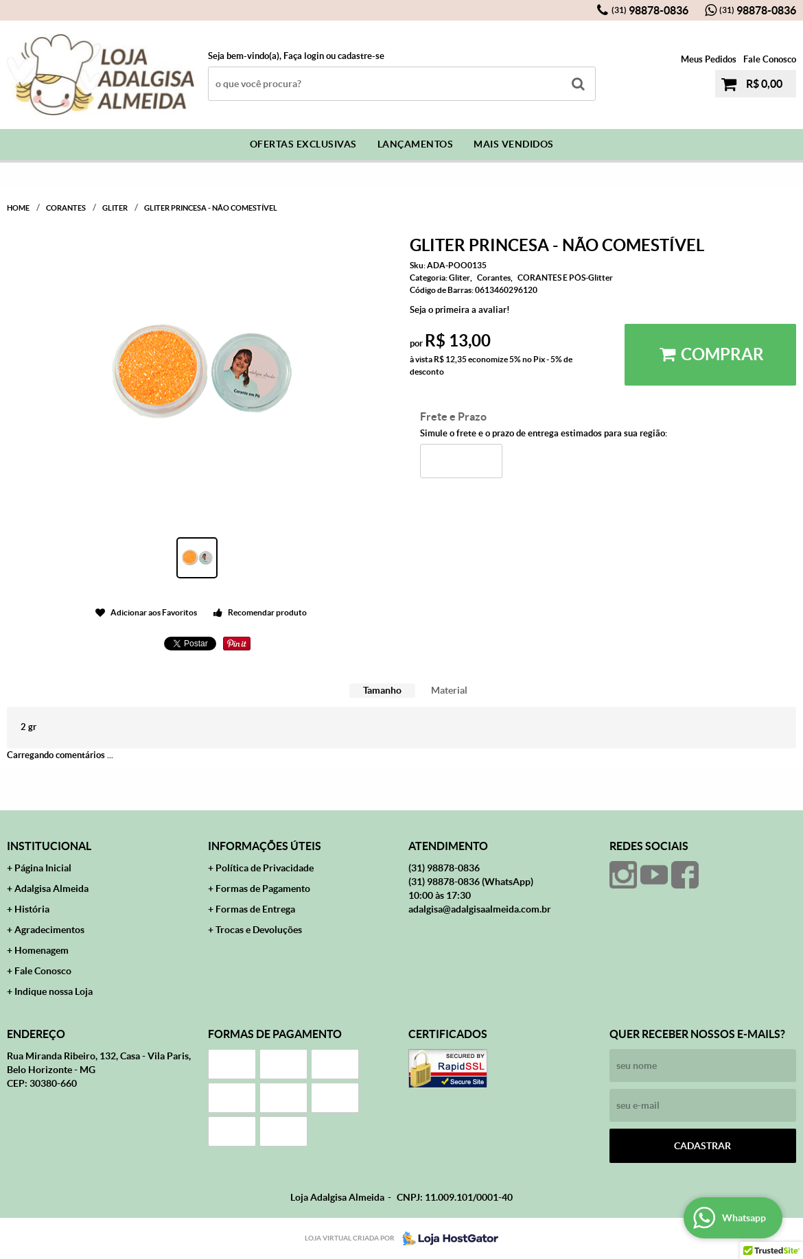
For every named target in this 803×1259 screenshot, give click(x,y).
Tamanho (382, 690)
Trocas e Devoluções (259, 929)
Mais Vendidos (514, 144)
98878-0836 (650, 10)
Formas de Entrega (255, 909)
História (31, 909)
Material (449, 690)
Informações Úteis (264, 846)
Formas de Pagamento (263, 888)
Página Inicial (42, 867)
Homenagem (41, 950)
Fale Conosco (769, 59)
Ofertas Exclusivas (303, 144)
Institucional (49, 846)
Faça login (303, 56)
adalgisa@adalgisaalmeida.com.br (479, 909)
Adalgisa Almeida (51, 888)
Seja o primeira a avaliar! (460, 310)
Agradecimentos (49, 929)
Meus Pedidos (708, 59)
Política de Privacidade (265, 867)
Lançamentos (415, 144)
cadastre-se (361, 56)
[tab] (382, 690)
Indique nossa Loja (53, 991)
